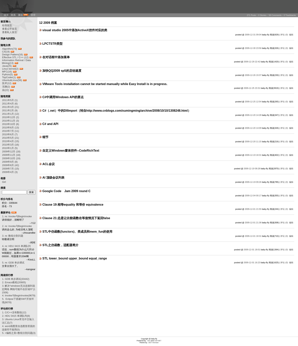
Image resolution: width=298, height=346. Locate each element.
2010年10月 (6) (10, 124)
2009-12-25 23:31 (252, 88)
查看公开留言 (9, 28)
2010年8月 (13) (10, 127)
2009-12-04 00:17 (253, 195)
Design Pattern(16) (12, 54)
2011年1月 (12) (10, 113)
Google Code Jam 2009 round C (66, 191)
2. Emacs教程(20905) (14, 282)
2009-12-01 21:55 (253, 209)
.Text (148, 341)
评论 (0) (284, 34)
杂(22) (5, 90)
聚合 (20, 15)
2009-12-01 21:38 (253, 222)
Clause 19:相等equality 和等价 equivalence (72, 204)
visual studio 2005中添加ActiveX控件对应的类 (74, 30)
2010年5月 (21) (10, 137)
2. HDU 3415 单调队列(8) (16, 315)
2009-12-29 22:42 (252, 61)
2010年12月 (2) (10, 117)
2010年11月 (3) (10, 120)
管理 (33, 15)
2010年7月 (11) (10, 131)
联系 (13, 15)
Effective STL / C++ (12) (15, 57)
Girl (4, 182)
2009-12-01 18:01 (252, 249)
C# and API (50, 124)
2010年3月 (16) (10, 144)
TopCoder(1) (9, 77)
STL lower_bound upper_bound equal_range (74, 258)
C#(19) (6, 51)
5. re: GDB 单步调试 (13, 262)
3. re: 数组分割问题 (12, 235)
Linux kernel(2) (10, 68)
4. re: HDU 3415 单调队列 (16, 246)
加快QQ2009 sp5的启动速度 (61, 70)
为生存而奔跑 (12, 7)
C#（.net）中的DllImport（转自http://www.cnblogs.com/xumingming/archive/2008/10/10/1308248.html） (116, 110)
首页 (6, 15)
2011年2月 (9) (10, 110)
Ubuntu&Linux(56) (12, 80)
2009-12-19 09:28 (252, 168)
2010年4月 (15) (10, 141)
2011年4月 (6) (10, 103)
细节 (45, 137)
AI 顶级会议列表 (53, 177)
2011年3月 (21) (10, 107)
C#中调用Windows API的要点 (63, 97)
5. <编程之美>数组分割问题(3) (19, 333)
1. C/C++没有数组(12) (14, 312)
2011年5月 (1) (10, 100)
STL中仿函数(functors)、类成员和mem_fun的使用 (77, 231)
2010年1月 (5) (10, 148)
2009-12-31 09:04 (253, 34)
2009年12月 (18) (11, 151)
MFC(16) (7, 71)
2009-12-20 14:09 (253, 128)
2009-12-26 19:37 (253, 75)
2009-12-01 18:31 (253, 236)
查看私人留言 (9, 32)
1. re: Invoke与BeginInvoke (17, 216)
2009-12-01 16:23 (252, 262)
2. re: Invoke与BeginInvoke (17, 226)
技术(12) (6, 83)
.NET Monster (153, 343)
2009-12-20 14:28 (253, 115)
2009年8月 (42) (10, 165)
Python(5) (7, 74)
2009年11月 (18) (11, 155)
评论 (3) (284, 88)
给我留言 (7, 25)
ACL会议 (48, 164)
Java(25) (7, 65)
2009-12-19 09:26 (253, 182)
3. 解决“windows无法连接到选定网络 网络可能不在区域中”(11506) (18, 289)
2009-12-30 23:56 (253, 48)
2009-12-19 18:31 (253, 155)
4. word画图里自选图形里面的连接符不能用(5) (18, 328)
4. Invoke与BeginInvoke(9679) (18, 295)
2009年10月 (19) (11, 158)
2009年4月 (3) (10, 172)
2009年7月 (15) (10, 168)
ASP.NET (157, 341)
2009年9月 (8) (10, 161)
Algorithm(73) (9, 48)
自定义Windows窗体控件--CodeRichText (70, 150)
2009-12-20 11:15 (253, 141)
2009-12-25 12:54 (253, 101)
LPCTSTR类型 (52, 43)
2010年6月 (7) (10, 134)
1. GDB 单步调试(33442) (15, 279)
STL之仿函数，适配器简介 (60, 245)
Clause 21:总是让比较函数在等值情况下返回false (76, 218)
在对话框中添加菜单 (56, 57)
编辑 (291, 34)
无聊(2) (6, 86)
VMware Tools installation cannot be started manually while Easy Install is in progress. (104, 84)
